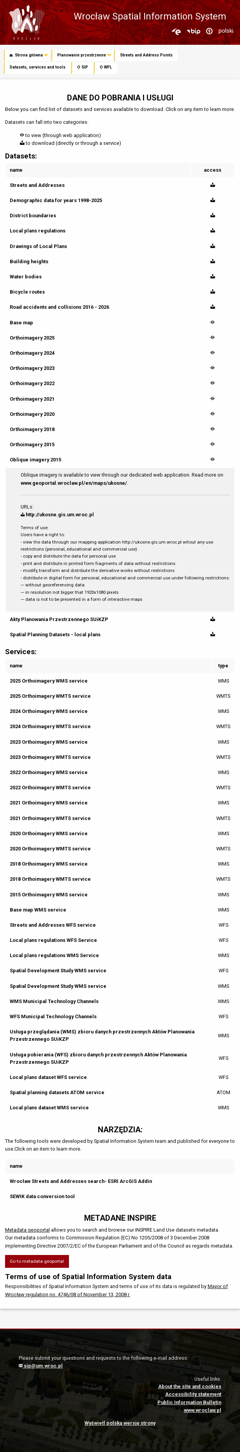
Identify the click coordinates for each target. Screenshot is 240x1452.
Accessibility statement (193, 1394)
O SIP (82, 67)
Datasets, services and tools (37, 67)
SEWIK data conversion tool (42, 1196)
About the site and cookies (189, 1386)
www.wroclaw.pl (202, 1410)
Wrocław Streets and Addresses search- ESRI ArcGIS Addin (81, 1181)
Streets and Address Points (146, 55)
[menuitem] (27, 56)
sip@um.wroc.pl (41, 1366)
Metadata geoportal (27, 1230)
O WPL (106, 67)
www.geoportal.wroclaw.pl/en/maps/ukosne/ (74, 483)
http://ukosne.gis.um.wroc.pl (57, 514)
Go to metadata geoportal (37, 1261)
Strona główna (26, 55)
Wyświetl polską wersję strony (120, 1423)
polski (226, 30)
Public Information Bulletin (189, 1402)
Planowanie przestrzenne (81, 55)
